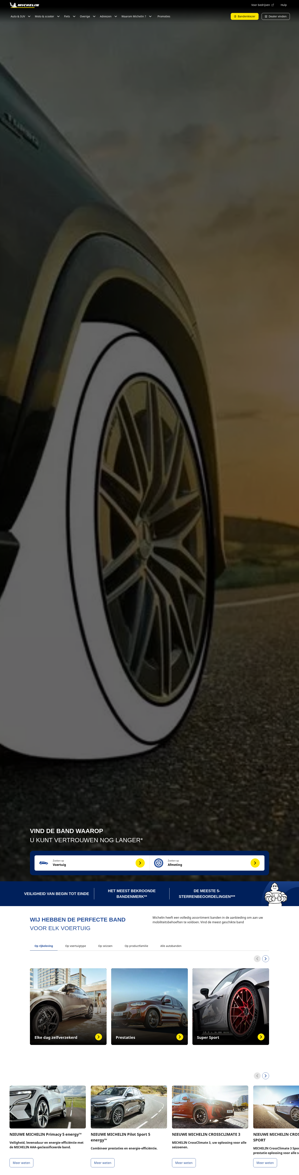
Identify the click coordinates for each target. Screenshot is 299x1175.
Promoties (164, 16)
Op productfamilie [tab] (136, 946)
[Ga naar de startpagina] (24, 5)
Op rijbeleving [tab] (44, 946)
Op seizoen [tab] (105, 946)
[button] (92, 863)
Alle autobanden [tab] (171, 946)
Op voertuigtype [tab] (75, 946)
